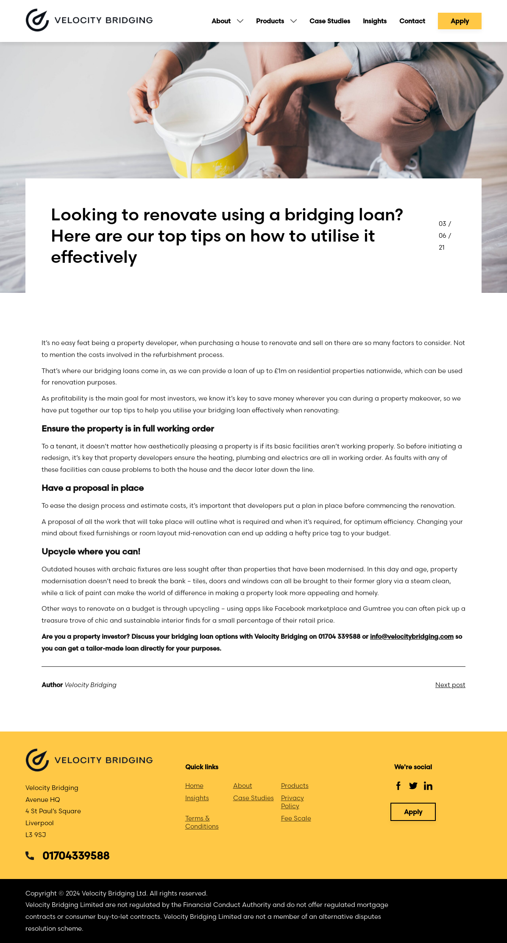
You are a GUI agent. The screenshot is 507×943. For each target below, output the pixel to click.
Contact (412, 21)
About (221, 21)
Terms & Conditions (202, 822)
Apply (460, 21)
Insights (375, 21)
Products (270, 21)
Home (194, 786)
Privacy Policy (292, 802)
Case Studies (329, 21)
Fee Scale (296, 818)
